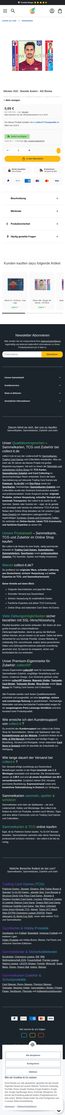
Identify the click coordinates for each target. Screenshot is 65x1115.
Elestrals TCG (9, 958)
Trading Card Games (31, 467)
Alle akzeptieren (33, 1055)
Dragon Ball (43, 1015)
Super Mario (20, 1015)
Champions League (27, 1005)
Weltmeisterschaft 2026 (15, 1009)
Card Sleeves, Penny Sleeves (18, 1036)
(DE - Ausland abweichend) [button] (36, 144)
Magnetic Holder (23, 1040)
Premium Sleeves (45, 1036)
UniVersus (43, 951)
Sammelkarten (10, 467)
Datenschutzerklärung (13, 352)
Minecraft (7, 1015)
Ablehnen (33, 1072)
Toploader (7, 1040)
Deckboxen (25, 1043)
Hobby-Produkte (12, 988)
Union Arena (47, 955)
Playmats (38, 1043)
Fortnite (53, 1012)
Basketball (36, 982)
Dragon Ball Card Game (23, 951)
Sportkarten (9, 982)
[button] (5, 11)
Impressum (10, 1106)
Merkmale (15, 214)
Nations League (21, 1012)
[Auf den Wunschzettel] (57, 154)
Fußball (25, 982)
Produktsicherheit (19, 227)
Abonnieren (52, 362)
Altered (22, 958)
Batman (6, 1019)
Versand (26, 115)
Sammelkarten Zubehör (42, 480)
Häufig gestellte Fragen (22, 240)
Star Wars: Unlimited (27, 955)
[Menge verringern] (7, 154)
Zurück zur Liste (10, 21)
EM (41, 1005)
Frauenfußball (38, 1009)
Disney (32, 1015)
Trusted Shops (32, 2)
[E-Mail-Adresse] (22, 362)
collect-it (16, 762)
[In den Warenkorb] (32, 162)
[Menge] (18, 154)
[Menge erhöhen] (29, 154)
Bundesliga (8, 1005)
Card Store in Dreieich (28, 787)
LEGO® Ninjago (39, 1012)
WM (46, 1005)
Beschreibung (17, 201)
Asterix (55, 1015)
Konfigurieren (33, 1063)
